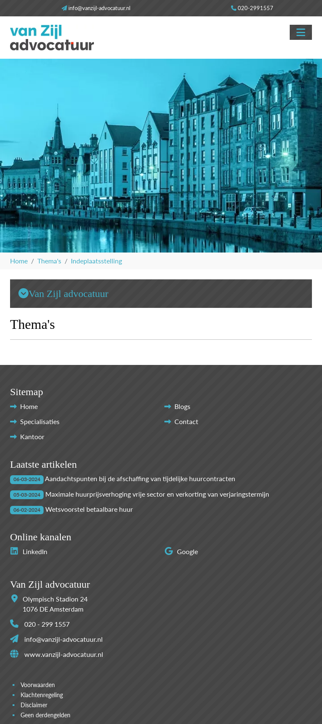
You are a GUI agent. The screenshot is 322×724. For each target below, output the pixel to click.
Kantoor (32, 436)
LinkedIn (28, 551)
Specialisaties (40, 421)
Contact (186, 421)
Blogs (182, 406)
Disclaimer (34, 705)
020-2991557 (255, 8)
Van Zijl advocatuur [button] (63, 293)
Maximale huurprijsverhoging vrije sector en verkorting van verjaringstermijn (157, 494)
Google (181, 551)
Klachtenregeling (42, 695)
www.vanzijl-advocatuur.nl (63, 654)
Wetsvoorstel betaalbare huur (89, 509)
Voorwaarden (38, 685)
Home (29, 406)
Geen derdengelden (45, 715)
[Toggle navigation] (301, 32)
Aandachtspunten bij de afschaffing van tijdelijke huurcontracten (140, 478)
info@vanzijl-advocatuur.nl (99, 8)
